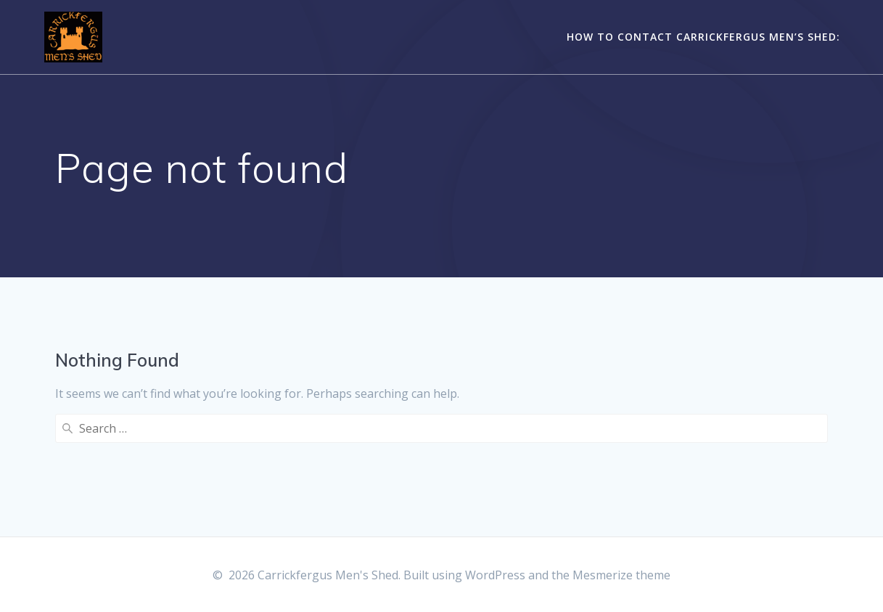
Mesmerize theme (621, 575)
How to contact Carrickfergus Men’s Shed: (703, 37)
